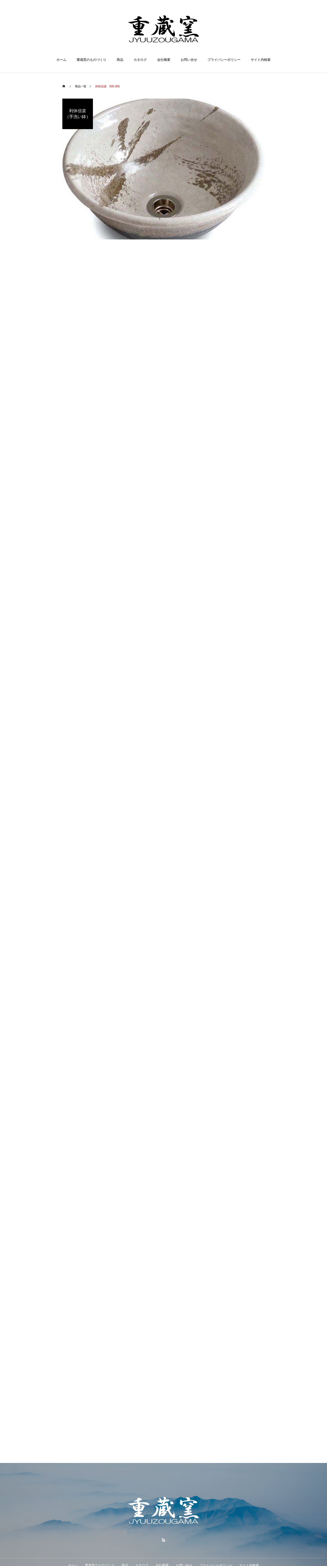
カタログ (140, 60)
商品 (120, 60)
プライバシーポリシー (223, 60)
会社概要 (163, 60)
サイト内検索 (261, 60)
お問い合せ (189, 60)
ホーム (61, 60)
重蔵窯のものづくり (91, 60)
